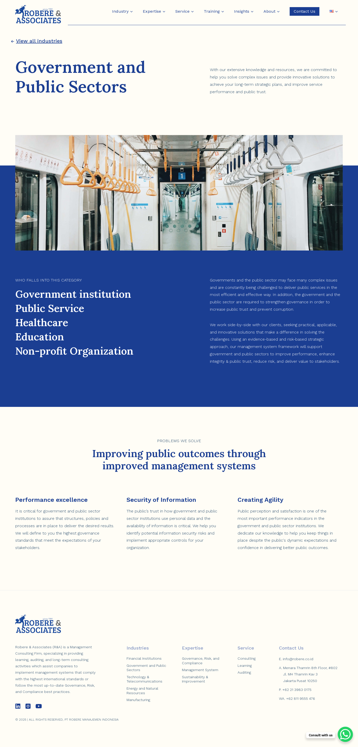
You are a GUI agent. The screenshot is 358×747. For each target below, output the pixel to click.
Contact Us (304, 11)
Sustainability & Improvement (195, 679)
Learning (245, 665)
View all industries (36, 41)
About (269, 11)
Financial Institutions (144, 658)
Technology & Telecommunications (144, 679)
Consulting (247, 658)
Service (182, 11)
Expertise (152, 11)
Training (212, 11)
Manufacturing (138, 700)
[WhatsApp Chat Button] (345, 734)
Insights (241, 11)
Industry (120, 11)
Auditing (244, 672)
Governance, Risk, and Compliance (200, 660)
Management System (200, 670)
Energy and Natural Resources (142, 690)
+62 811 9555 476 (300, 698)
